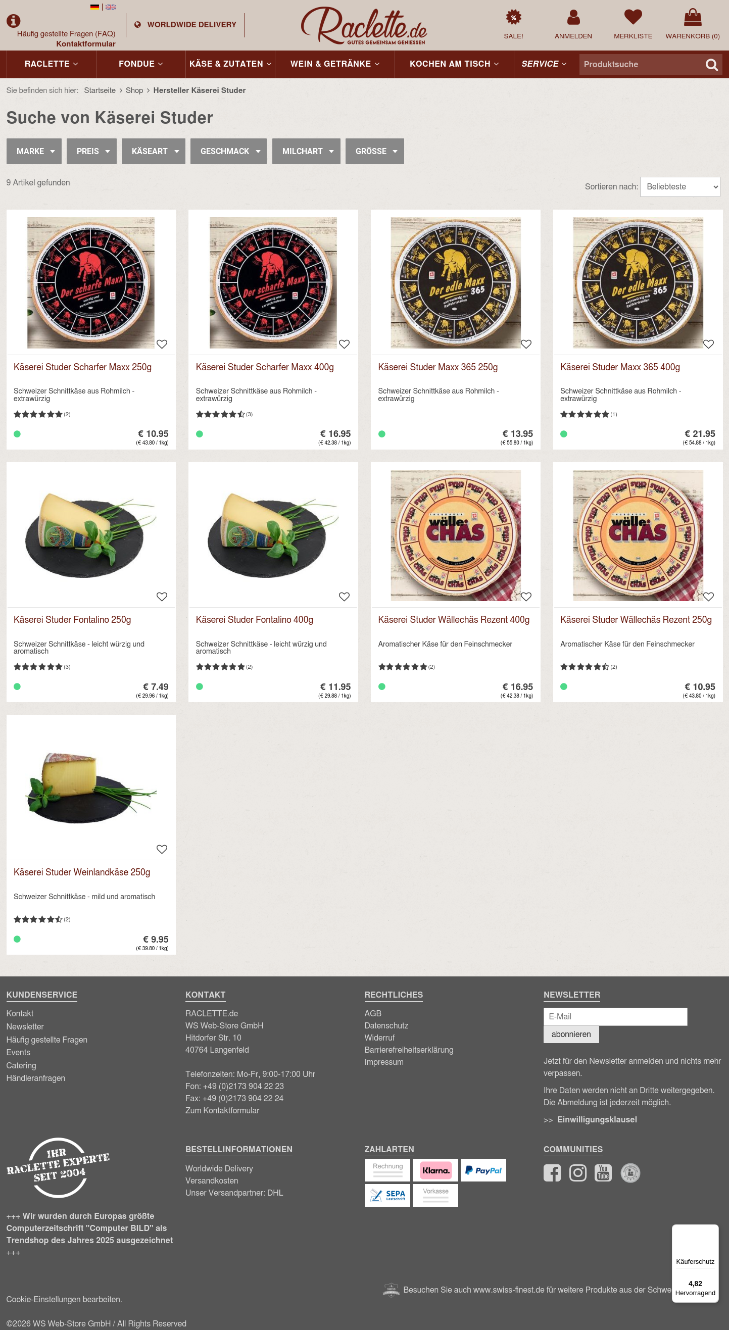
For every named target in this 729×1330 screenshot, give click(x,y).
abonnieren (571, 1034)
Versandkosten (211, 1181)
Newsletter (25, 1027)
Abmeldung (577, 1103)
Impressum (384, 1062)
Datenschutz (387, 1026)
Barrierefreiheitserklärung (409, 1050)
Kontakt (20, 1014)
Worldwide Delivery (219, 1169)
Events (19, 1053)
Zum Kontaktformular (222, 1111)
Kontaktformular (86, 44)
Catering (21, 1066)
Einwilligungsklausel (597, 1120)
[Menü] (713, 1230)
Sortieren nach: (611, 187)
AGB (373, 1014)
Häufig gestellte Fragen (66, 34)
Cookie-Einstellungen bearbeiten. (64, 1300)
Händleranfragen (36, 1078)
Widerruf (380, 1038)
